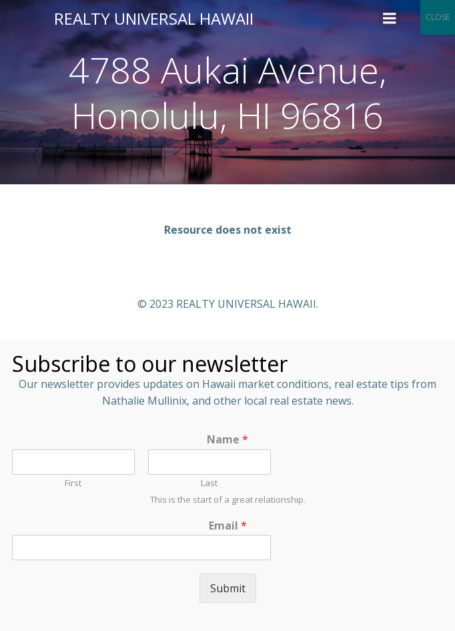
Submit (228, 588)
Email (228, 526)
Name (227, 440)
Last (209, 483)
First (73, 483)
